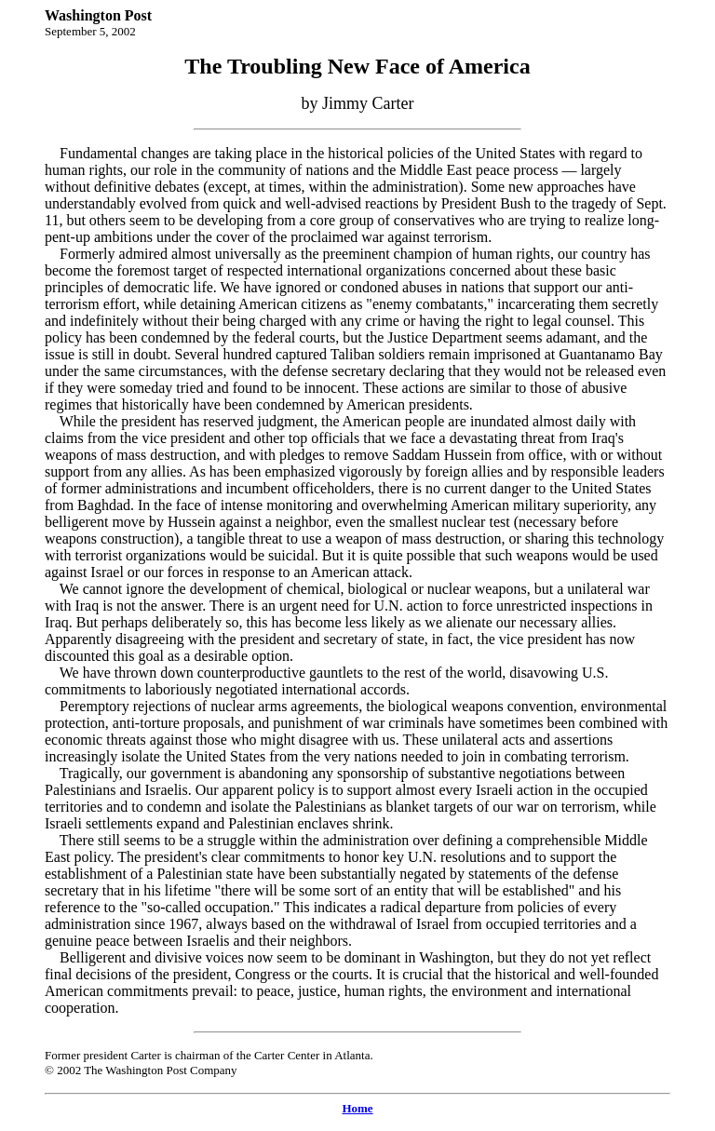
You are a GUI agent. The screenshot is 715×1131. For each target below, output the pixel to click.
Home (357, 1108)
